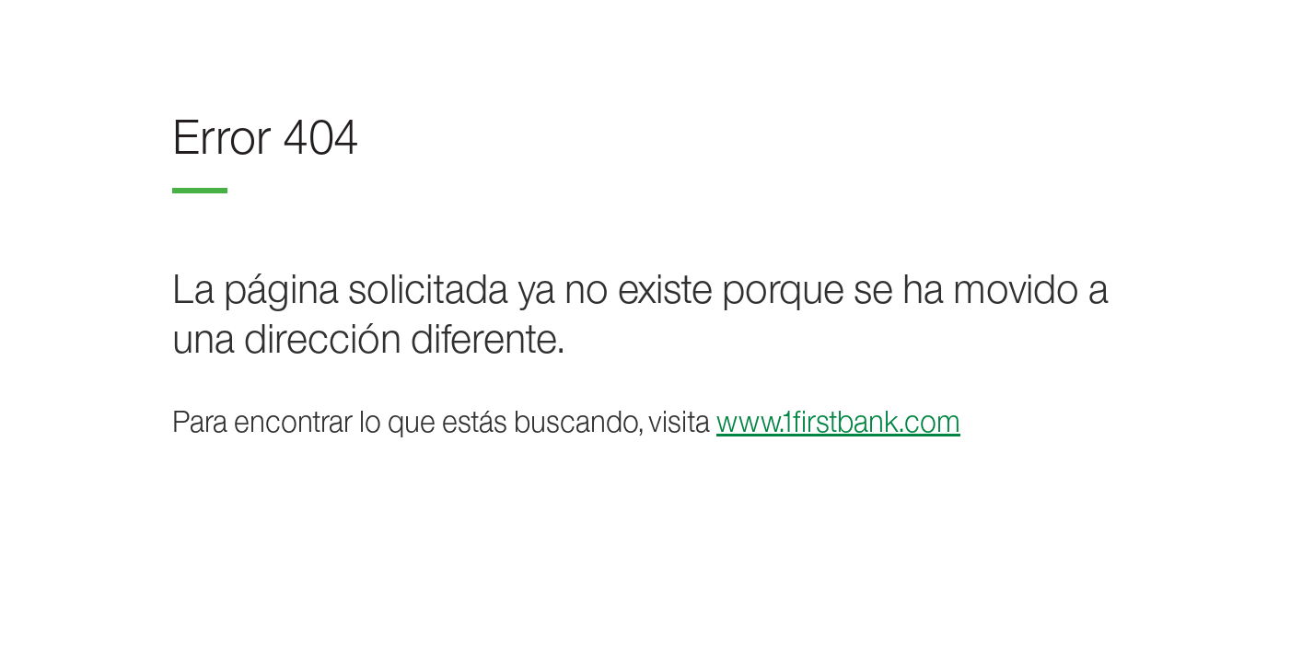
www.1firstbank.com (838, 420)
